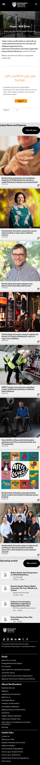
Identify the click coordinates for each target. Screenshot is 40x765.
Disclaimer (5, 713)
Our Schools (6, 666)
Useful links (8, 733)
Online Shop (6, 761)
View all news (31, 130)
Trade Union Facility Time (11, 719)
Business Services (8, 688)
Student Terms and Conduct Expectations (17, 676)
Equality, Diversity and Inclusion (13, 743)
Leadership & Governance (11, 694)
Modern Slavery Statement (11, 716)
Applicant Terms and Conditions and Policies (18, 679)
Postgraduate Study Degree (12, 663)
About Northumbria (12, 684)
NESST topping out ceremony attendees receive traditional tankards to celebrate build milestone (18, 389)
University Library (8, 673)
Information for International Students (16, 670)
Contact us (6, 736)
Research (5, 691)
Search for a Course (9, 660)
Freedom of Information (10, 703)
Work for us (6, 697)
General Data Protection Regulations (15, 758)
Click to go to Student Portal (12, 752)
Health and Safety (8, 746)
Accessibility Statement (10, 707)
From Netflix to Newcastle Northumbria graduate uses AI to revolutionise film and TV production (19, 442)
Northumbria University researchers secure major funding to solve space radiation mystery (19, 233)
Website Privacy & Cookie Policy (13, 710)
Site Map (5, 727)
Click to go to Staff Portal (11, 755)
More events (31, 563)
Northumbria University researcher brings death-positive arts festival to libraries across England (20, 495)
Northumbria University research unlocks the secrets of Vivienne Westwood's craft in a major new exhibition (20, 336)
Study (4, 657)
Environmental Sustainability (12, 749)
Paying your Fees (8, 739)
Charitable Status (8, 700)
